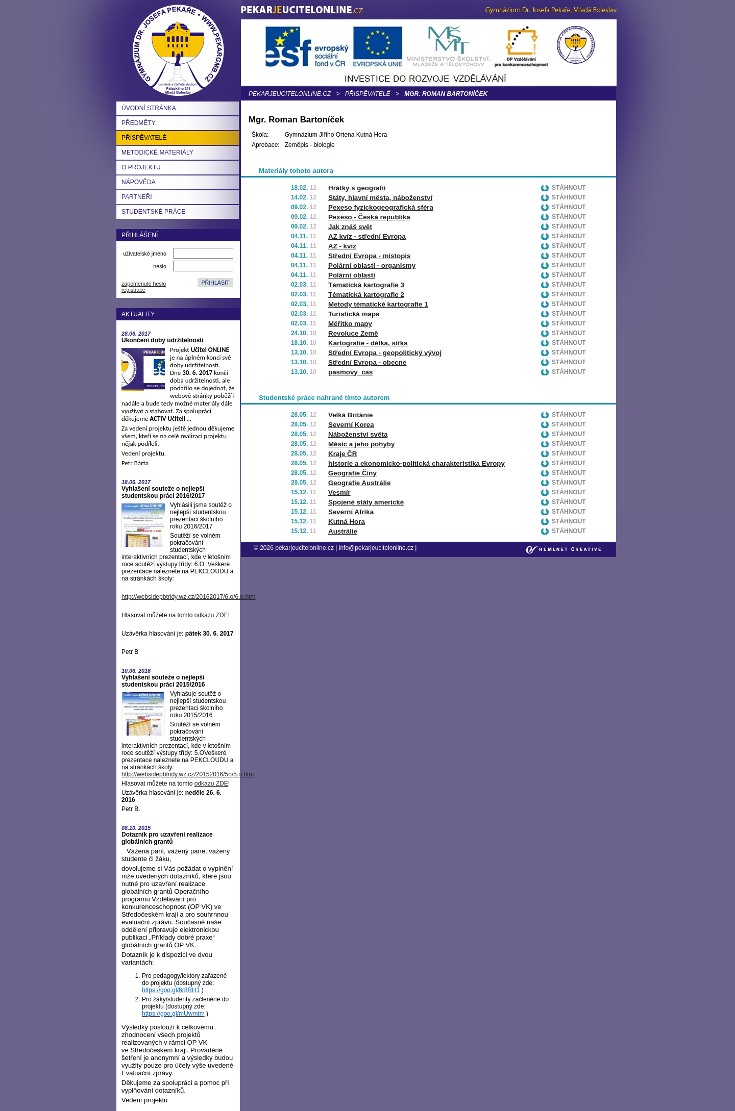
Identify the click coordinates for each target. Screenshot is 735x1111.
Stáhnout (569, 187)
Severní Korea (351, 424)
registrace (133, 290)
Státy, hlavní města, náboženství (380, 197)
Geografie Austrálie (359, 483)
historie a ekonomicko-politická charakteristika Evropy (416, 463)
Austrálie (342, 531)
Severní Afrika (351, 512)
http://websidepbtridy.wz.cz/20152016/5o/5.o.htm (187, 774)
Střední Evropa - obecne (367, 362)
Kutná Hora (346, 521)
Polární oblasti (351, 275)
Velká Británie (350, 415)
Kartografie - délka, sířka (368, 343)
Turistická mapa (354, 314)
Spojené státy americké (366, 502)
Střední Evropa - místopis (369, 256)
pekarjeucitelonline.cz (290, 93)
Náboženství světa (357, 434)
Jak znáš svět (350, 227)
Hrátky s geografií (357, 188)
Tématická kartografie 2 (366, 294)
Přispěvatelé (367, 93)
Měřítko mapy (350, 323)
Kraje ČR (342, 454)
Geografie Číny (352, 473)
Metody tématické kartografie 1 (378, 304)
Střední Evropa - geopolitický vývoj (385, 353)
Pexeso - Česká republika (369, 217)
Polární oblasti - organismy (371, 265)
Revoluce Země (353, 333)
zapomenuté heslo (143, 284)
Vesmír (339, 492)
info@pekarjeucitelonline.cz (376, 547)
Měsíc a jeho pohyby (361, 444)
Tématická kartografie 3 (366, 285)
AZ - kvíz (342, 246)
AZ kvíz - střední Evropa (367, 236)
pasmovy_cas (350, 372)
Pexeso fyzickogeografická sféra (380, 207)
